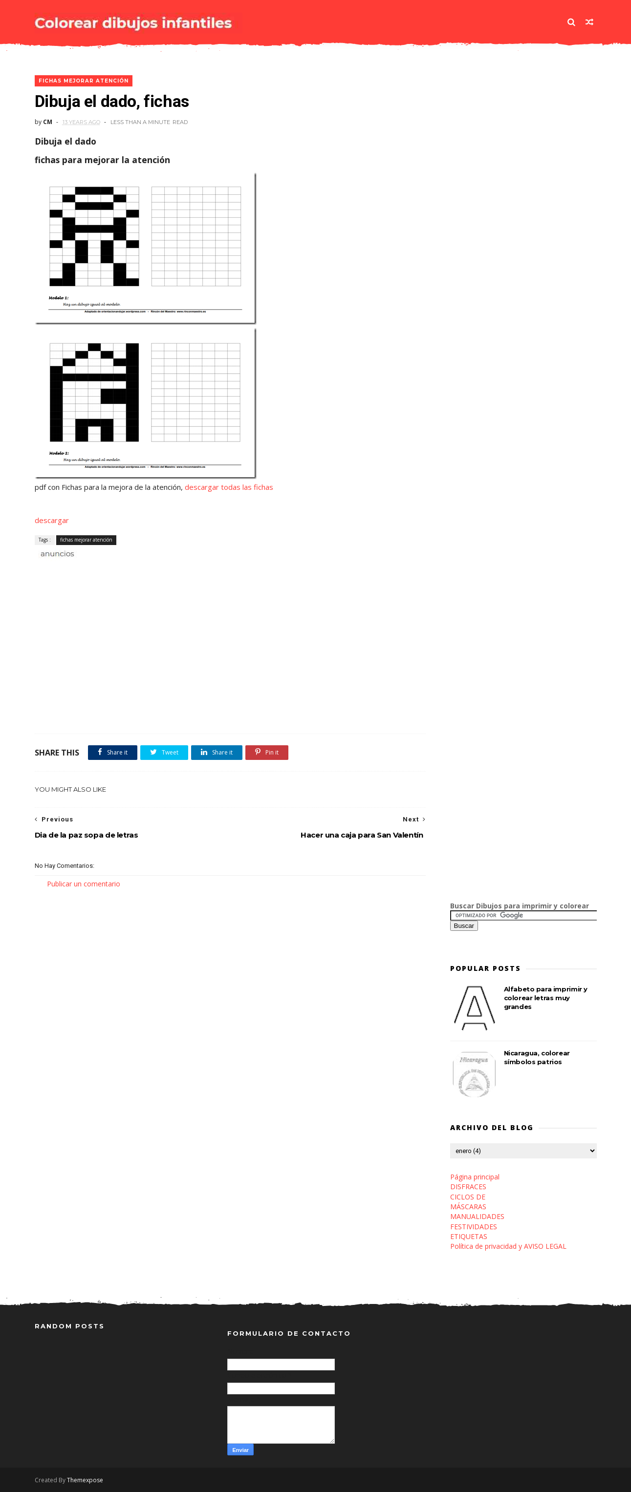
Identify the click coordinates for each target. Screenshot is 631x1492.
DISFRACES (468, 1186)
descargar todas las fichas (229, 487)
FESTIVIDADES (473, 1226)
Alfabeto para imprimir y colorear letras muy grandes (545, 997)
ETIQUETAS (468, 1236)
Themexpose (85, 1480)
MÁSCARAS (468, 1206)
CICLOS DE (467, 1196)
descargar (52, 520)
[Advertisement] (149, 570)
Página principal (475, 1176)
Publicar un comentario (83, 883)
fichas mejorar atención (84, 81)
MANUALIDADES (477, 1216)
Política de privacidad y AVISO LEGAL (508, 1246)
